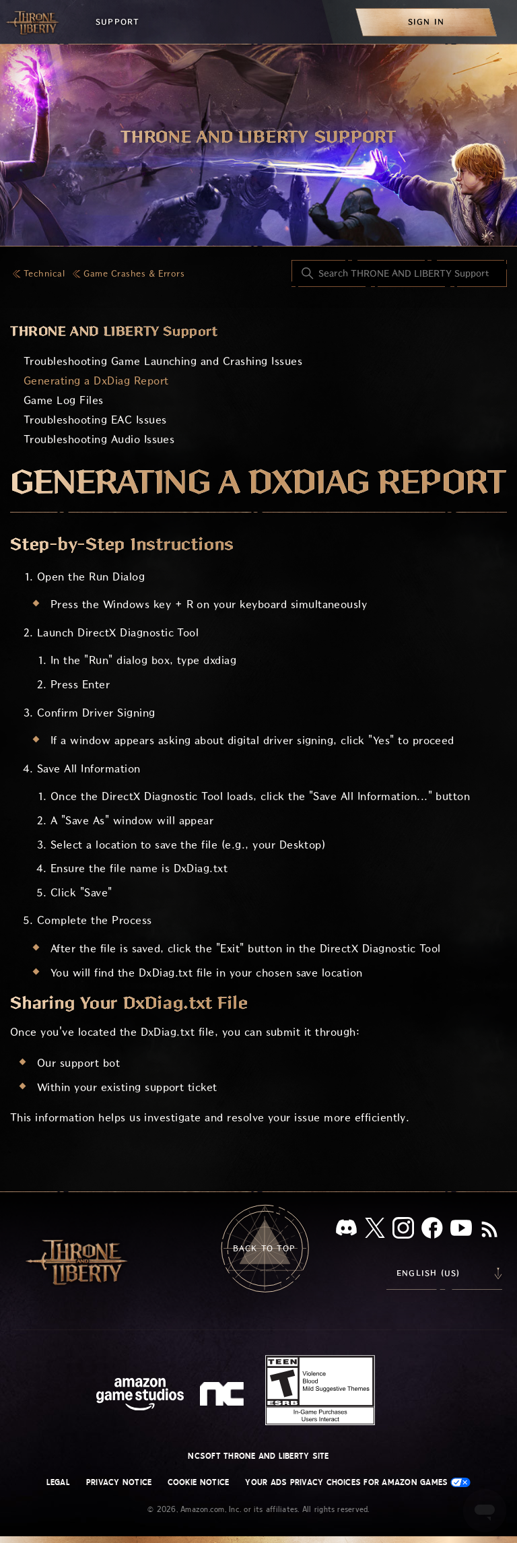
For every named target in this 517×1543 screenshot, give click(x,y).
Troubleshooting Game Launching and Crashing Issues (163, 361)
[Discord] (346, 1230)
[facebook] (432, 1230)
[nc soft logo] (224, 1397)
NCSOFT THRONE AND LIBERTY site (258, 1456)
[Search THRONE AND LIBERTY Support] (399, 273)
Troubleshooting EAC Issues (95, 420)
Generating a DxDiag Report (96, 381)
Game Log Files (64, 400)
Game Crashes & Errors (133, 273)
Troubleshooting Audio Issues (99, 439)
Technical (44, 273)
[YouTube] (461, 1230)
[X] (375, 1230)
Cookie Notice (198, 1482)
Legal (58, 1482)
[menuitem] (426, 22)
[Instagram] (403, 1230)
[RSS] (489, 1230)
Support (117, 22)
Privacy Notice (118, 1482)
